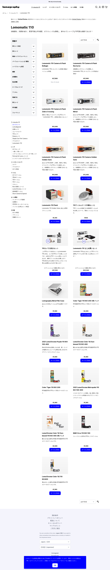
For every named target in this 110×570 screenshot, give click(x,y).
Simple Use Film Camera (20, 138)
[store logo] (11, 7)
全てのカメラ (16, 124)
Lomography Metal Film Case (53, 301)
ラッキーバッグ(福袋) (19, 199)
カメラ (14, 164)
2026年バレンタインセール (20, 204)
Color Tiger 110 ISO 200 (51, 387)
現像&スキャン (17, 217)
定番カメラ (16, 129)
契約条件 (55, 515)
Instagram (55, 553)
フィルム (65, 7)
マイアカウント (55, 526)
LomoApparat (17, 127)
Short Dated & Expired (20, 193)
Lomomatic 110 (17, 143)
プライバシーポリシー (55, 518)
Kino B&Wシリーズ (18, 186)
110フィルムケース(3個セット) (84, 205)
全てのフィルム (17, 175)
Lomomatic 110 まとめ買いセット (85, 248)
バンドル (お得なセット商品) (21, 206)
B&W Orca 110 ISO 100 (81, 433)
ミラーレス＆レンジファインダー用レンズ (25, 154)
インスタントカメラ (54, 7)
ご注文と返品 (55, 528)
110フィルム (16, 182)
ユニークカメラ (17, 131)
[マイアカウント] (100, 7)
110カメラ (15, 134)
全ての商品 (16, 169)
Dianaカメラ (16, 136)
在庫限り (15, 202)
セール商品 (74, 7)
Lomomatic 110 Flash (50, 205)
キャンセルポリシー (55, 523)
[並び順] (87, 40)
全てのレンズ (16, 149)
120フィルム (16, 179)
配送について (55, 521)
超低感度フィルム (18, 191)
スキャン (15, 184)
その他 (81, 7)
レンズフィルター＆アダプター (21, 158)
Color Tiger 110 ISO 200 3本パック (86, 301)
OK (55, 565)
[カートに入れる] (86, 82)
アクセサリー (16, 141)
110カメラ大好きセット (50, 248)
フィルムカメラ (35, 7)
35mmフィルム (17, 177)
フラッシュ (16, 215)
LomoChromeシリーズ (19, 189)
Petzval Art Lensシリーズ (20, 156)
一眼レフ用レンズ (18, 151)
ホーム (4, 13)
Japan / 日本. (15, 21)
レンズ (45, 7)
